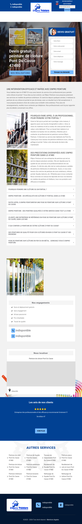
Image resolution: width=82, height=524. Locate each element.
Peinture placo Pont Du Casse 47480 (66, 457)
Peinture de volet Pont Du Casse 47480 (14, 457)
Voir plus (41, 431)
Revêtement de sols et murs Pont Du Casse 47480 (67, 467)
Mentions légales (53, 520)
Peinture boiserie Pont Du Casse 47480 (31, 476)
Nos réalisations (20, 73)
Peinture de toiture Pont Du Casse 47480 (14, 467)
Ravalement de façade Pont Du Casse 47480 (48, 467)
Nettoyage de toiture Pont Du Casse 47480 (66, 476)
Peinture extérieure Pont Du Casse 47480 (32, 467)
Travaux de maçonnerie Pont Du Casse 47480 (49, 457)
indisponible (16, 4)
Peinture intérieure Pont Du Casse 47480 (14, 476)
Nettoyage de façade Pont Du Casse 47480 (48, 476)
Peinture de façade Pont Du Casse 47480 (32, 457)
